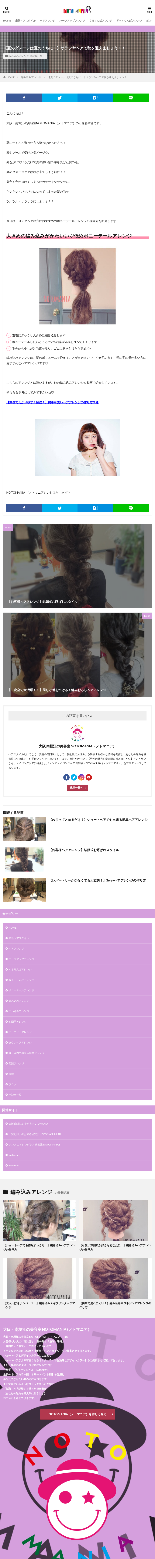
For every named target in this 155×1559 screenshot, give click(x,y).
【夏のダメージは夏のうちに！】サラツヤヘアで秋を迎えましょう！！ (88, 77)
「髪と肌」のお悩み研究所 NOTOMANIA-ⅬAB (35, 1134)
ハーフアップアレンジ (72, 20)
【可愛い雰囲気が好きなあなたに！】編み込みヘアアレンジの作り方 (115, 1247)
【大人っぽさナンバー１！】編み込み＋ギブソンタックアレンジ (39, 1305)
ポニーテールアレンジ (21, 990)
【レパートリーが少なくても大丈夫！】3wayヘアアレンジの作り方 (97, 880)
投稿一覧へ (76, 787)
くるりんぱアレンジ (100, 20)
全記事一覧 (36, 56)
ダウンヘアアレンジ (20, 1042)
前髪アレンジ (16, 1063)
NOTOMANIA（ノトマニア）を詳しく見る (78, 1414)
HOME (7, 20)
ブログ (12, 1084)
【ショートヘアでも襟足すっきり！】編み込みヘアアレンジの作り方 (39, 1247)
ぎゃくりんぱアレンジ (129, 20)
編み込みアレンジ (18, 56)
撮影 (11, 1073)
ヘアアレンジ (47, 20)
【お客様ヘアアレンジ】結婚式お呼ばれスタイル (84, 850)
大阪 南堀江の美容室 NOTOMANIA (28, 1123)
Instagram (14, 1155)
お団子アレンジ (18, 1021)
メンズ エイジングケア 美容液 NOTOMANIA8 (34, 1144)
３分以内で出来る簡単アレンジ (26, 1053)
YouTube (13, 1165)
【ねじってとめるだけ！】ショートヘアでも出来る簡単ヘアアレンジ (98, 819)
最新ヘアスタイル (25, 20)
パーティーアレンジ (20, 1032)
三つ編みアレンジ (19, 1011)
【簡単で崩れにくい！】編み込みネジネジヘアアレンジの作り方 (115, 1305)
